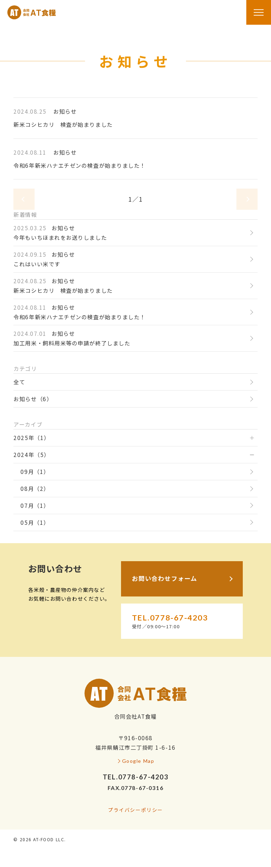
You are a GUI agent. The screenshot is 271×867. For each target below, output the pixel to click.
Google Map (138, 761)
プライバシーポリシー (135, 809)
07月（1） (34, 505)
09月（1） (34, 471)
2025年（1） (31, 437)
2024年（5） (31, 454)
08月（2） (34, 488)
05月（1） (34, 522)
